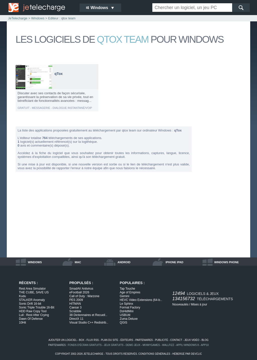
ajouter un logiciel (62, 340)
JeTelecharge (17, 18)
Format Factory (130, 307)
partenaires (144, 340)
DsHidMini (127, 311)
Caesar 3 (75, 307)
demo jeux (133, 345)
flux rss (93, 340)
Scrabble (75, 311)
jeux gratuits (113, 345)
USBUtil (125, 315)
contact (176, 340)
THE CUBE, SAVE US (34, 292)
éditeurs (126, 340)
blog (205, 340)
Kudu (22, 296)
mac (78, 262)
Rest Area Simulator (32, 288)
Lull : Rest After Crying (34, 315)
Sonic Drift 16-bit (30, 303)
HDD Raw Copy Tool (33, 311)
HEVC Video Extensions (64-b (141, 300)
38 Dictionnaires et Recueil (88, 315)
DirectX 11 (76, 319)
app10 (205, 345)
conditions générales (154, 353)
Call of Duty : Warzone (84, 296)
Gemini (124, 296)
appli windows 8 (187, 345)
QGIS (123, 322)
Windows (37, 18)
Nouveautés (180, 304)
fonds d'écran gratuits (85, 345)
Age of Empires (130, 292)
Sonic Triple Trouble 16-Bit (36, 307)
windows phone (226, 262)
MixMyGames (151, 345)
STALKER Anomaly (32, 300)
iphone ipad (174, 262)
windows (35, 262)
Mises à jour (199, 304)
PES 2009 (76, 300)
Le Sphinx (126, 303)
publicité (161, 340)
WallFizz (168, 345)
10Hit (22, 322)
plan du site (109, 340)
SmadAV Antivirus (81, 288)
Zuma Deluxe (129, 319)
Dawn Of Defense (31, 319)
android (123, 262)
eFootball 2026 (79, 292)
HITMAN (75, 303)
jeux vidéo (191, 340)
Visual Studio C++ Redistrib (88, 322)
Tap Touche (127, 288)
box (81, 340)
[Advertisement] (221, 139)
